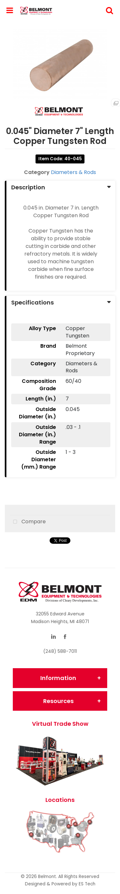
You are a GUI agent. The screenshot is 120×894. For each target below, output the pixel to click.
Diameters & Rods (73, 172)
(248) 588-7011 (60, 651)
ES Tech (87, 884)
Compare (28, 522)
